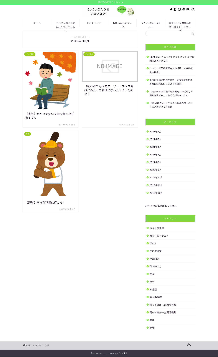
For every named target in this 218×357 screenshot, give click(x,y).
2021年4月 (156, 147)
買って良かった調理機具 (163, 312)
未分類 (153, 289)
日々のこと (156, 266)
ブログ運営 (156, 251)
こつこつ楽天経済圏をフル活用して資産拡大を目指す (171, 71)
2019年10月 (156, 193)
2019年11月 (156, 185)
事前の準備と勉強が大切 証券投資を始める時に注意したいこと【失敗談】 (171, 82)
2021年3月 (156, 155)
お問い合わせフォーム (122, 24)
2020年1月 (156, 170)
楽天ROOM (156, 297)
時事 (152, 282)
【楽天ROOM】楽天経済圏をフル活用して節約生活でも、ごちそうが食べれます (171, 94)
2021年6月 (156, 132)
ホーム (37, 23)
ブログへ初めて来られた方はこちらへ (65, 24)
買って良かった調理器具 (163, 305)
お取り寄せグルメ (159, 236)
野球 (152, 328)
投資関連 (154, 259)
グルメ (153, 243)
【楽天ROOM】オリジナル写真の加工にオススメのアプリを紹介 (171, 105)
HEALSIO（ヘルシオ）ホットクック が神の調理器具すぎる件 (172, 59)
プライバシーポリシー (151, 24)
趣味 (152, 320)
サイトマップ (94, 23)
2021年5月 (156, 139)
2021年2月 (156, 162)
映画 (152, 274)
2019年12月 (156, 178)
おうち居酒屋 (157, 228)
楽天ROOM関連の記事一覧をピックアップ (180, 24)
